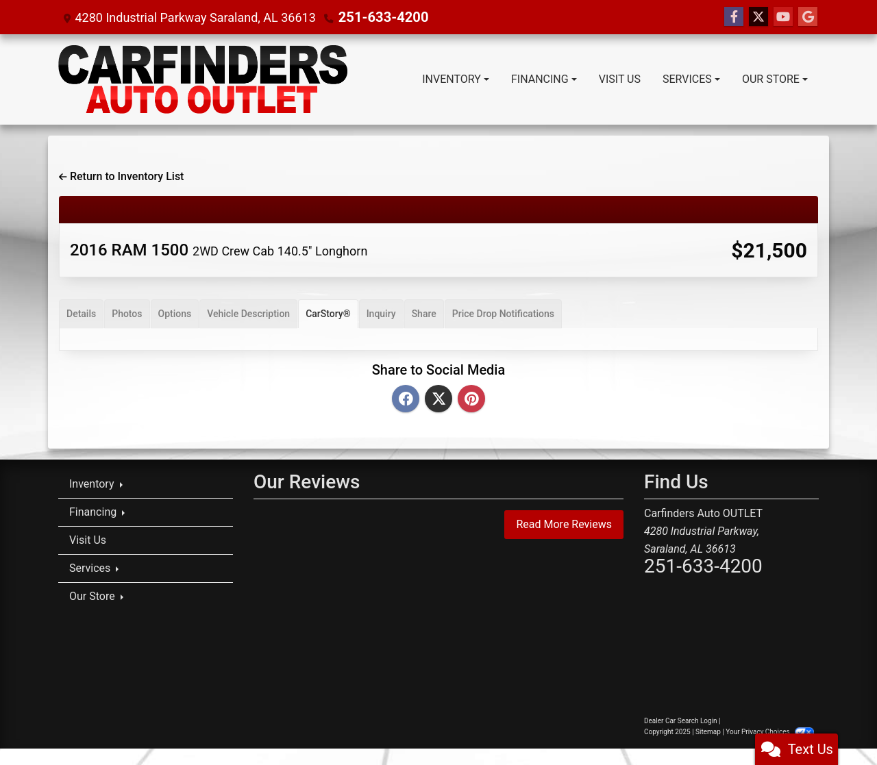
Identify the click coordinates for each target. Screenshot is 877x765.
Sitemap (708, 732)
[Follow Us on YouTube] (783, 17)
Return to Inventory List (121, 176)
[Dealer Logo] (202, 79)
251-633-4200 (378, 17)
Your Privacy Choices (770, 732)
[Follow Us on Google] (807, 17)
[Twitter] (438, 399)
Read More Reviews (564, 524)
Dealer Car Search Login (680, 721)
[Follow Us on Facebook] (733, 17)
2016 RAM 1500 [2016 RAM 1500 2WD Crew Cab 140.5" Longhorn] (218, 250)
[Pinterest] (471, 399)
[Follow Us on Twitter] (758, 17)
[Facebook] (405, 399)
